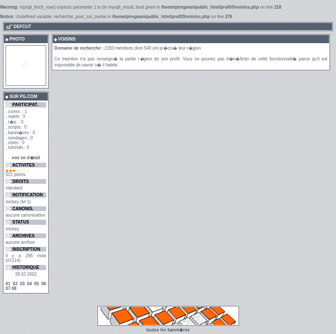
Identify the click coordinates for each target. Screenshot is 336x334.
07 (8, 288)
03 (22, 283)
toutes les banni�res (168, 330)
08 (14, 288)
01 (8, 283)
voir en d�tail (26, 157)
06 (43, 283)
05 (36, 283)
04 (29, 283)
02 (15, 283)
